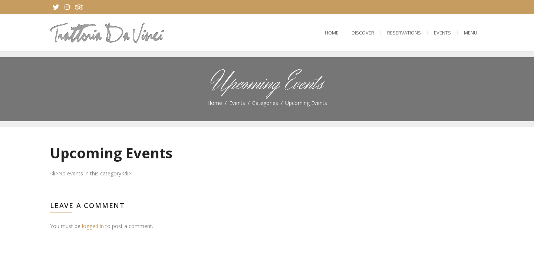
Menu (470, 32)
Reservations (404, 32)
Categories (265, 102)
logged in (93, 226)
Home (332, 32)
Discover (363, 32)
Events (442, 32)
